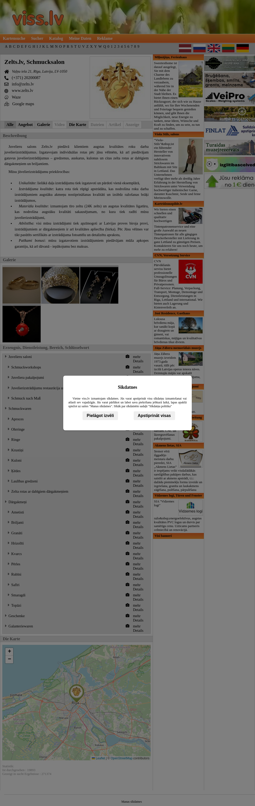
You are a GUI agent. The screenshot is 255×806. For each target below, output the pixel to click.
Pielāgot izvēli (100, 415)
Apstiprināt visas (154, 415)
